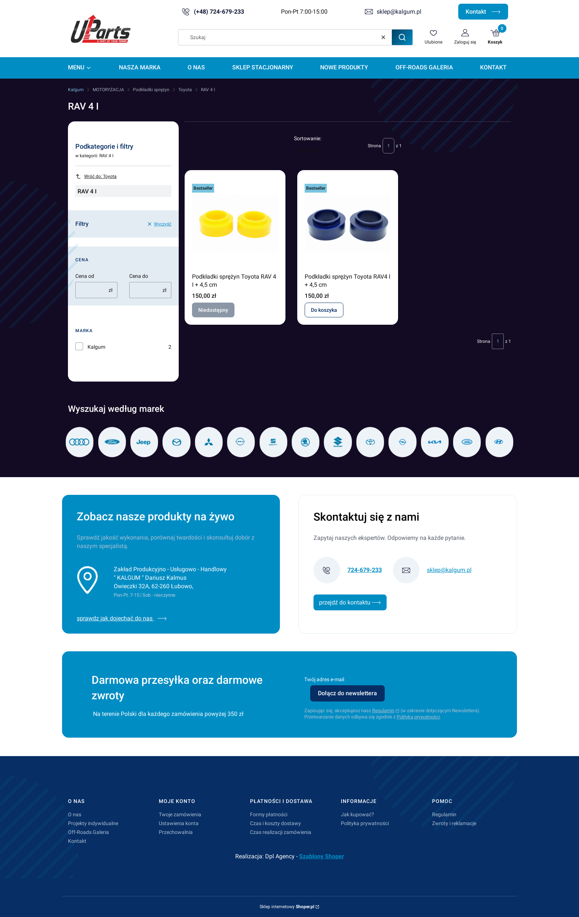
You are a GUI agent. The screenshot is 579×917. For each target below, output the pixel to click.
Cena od (84, 276)
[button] (402, 37)
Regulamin (383, 710)
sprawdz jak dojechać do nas (122, 618)
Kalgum (76, 89)
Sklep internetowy (287, 906)
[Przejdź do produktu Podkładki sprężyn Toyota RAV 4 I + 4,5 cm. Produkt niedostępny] (235, 223)
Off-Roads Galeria (88, 832)
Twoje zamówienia (180, 814)
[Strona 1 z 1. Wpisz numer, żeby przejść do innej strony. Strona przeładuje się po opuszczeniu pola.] (388, 146)
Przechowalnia (176, 832)
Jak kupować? (357, 814)
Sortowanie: (307, 138)
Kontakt (483, 11)
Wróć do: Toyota (96, 176)
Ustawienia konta (179, 823)
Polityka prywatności (365, 823)
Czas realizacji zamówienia (280, 832)
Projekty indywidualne (93, 823)
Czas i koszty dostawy (275, 823)
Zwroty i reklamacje (454, 823)
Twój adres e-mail (324, 679)
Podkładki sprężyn (151, 89)
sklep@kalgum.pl (399, 11)
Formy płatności (268, 814)
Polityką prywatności (418, 717)
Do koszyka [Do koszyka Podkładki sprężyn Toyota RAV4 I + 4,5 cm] (324, 310)
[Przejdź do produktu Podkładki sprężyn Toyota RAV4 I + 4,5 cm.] (348, 223)
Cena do (138, 276)
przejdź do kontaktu (350, 602)
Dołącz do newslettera (347, 693)
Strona (374, 145)
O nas (74, 814)
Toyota (185, 89)
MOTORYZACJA (108, 89)
